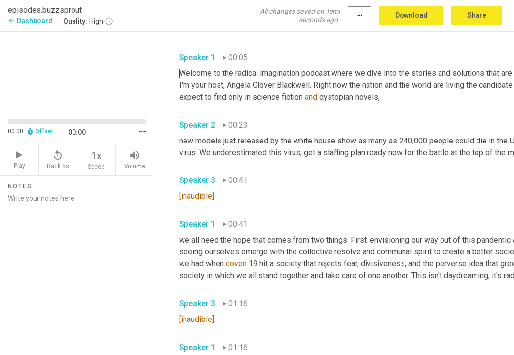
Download (411, 15)
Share (476, 15)
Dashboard (30, 21)
